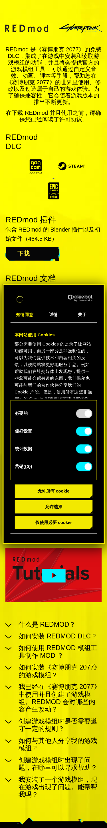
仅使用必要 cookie (53, 522)
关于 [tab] (82, 314)
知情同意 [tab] (24, 314)
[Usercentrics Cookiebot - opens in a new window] (71, 298)
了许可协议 (68, 119)
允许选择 (53, 507)
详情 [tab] (53, 314)
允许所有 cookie (54, 491)
